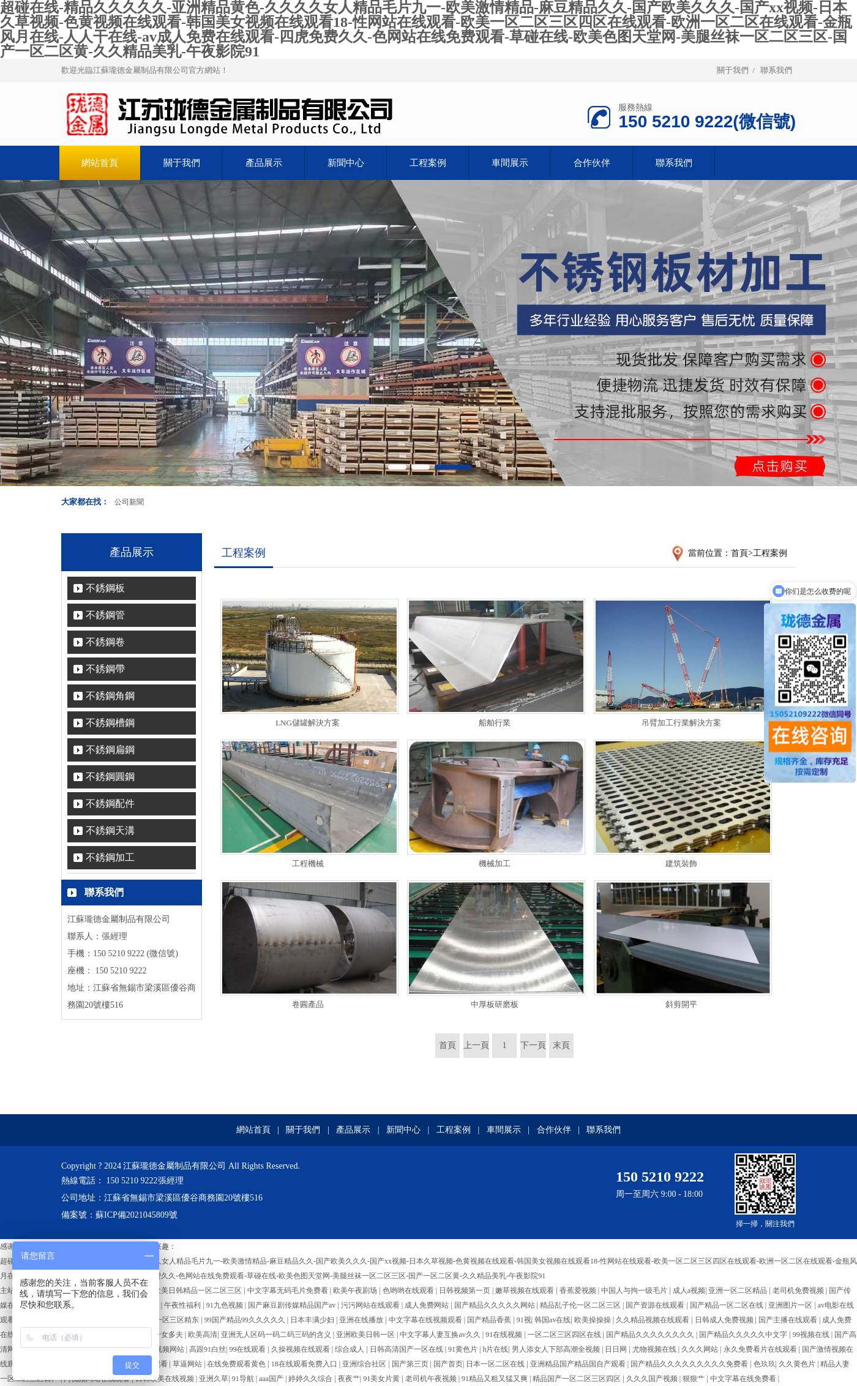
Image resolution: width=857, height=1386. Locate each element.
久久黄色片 (798, 1364)
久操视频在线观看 (301, 1349)
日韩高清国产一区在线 (407, 1349)
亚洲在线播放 (362, 1320)
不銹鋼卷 (105, 642)
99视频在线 (812, 1334)
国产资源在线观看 (656, 1305)
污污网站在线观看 (371, 1305)
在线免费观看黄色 (237, 1364)
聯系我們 (776, 70)
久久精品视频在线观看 (653, 1320)
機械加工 (495, 863)
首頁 (739, 553)
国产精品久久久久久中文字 (744, 1334)
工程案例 (428, 163)
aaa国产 (272, 1378)
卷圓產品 (308, 1004)
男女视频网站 (163, 1349)
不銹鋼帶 (105, 669)
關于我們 (733, 70)
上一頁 (476, 1045)
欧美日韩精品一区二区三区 (199, 1290)
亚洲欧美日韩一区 (366, 1334)
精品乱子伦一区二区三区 (581, 1305)
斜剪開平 (681, 1004)
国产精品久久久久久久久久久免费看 (690, 1364)
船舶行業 (495, 722)
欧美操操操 (593, 1320)
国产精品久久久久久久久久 (651, 1334)
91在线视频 (504, 1334)
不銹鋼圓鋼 (110, 776)
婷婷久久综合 (311, 1378)
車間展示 (510, 163)
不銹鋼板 (105, 588)
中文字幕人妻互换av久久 (441, 1334)
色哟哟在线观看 (409, 1290)
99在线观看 (248, 1349)
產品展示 (263, 163)
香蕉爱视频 (578, 1290)
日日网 (617, 1349)
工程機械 (308, 863)
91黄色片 (463, 1349)
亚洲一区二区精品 (738, 1290)
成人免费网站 (428, 1305)
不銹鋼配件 (110, 803)
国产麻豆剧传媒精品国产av (292, 1305)
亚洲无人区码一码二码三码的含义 (277, 1334)
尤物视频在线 (655, 1349)
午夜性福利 (183, 1305)
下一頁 (533, 1045)
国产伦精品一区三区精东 (159, 1320)
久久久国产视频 (652, 1378)
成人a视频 (689, 1290)
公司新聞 (129, 502)
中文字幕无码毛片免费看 (288, 1290)
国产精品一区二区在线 (727, 1305)
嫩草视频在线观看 (525, 1290)
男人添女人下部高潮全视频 (557, 1349)
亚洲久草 (213, 1378)
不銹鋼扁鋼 (110, 749)
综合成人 (350, 1349)
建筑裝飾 (681, 863)
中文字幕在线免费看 (744, 1378)
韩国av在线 (552, 1320)
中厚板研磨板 (494, 1004)
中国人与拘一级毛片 (635, 1290)
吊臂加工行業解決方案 (681, 722)
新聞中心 (345, 163)
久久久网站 (700, 1349)
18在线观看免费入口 (305, 1364)
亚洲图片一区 (791, 1305)
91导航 (244, 1378)
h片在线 (495, 1349)
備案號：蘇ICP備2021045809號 (119, 1214)
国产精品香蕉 (490, 1320)
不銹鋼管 (105, 615)
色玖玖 (765, 1364)
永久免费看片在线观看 (761, 1349)
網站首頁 (253, 1129)
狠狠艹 (694, 1378)
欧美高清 (202, 1334)
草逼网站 (188, 1364)
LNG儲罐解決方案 (307, 722)
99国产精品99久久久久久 (245, 1320)
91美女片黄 (382, 1378)
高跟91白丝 (207, 1349)
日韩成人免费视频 (725, 1320)
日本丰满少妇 (313, 1320)
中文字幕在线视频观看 (426, 1320)
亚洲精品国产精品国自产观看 (578, 1364)
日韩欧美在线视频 (165, 1378)
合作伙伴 (592, 163)
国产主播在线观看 (788, 1320)
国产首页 (448, 1364)
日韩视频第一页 (465, 1290)
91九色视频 (225, 1305)
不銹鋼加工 (110, 857)
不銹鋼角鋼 (110, 696)
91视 (524, 1320)
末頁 (561, 1045)
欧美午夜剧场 (356, 1290)
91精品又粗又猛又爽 (496, 1378)
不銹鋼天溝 (110, 830)
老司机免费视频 (799, 1290)
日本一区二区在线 (496, 1364)
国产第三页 (411, 1364)
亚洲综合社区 (365, 1364)
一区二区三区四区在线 (565, 1334)
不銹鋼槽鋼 (110, 722)
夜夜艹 (349, 1378)
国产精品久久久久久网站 (495, 1305)
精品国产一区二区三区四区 (578, 1378)
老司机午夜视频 (431, 1378)
